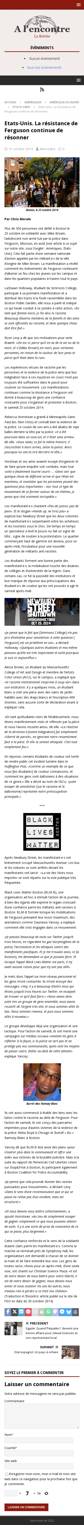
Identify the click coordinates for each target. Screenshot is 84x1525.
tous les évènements (44, 67)
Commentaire (14, 1401)
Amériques (32, 102)
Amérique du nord (64, 102)
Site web (10, 1461)
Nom (8, 1434)
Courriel (10, 1448)
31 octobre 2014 (21, 149)
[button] (78, 4)
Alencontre (47, 149)
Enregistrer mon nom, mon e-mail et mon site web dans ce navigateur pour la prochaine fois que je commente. (41, 1479)
